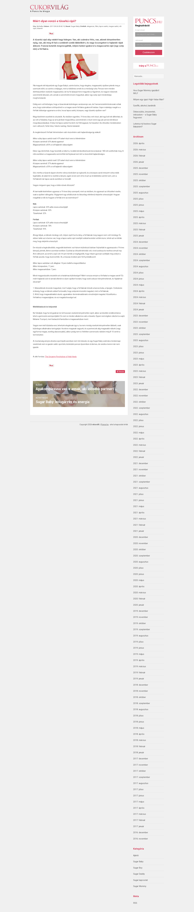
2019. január (138, 678)
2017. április (138, 808)
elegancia (90, 26)
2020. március (139, 592)
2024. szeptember (141, 260)
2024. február (139, 303)
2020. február (139, 598)
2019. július (138, 642)
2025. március (139, 223)
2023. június (138, 352)
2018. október (139, 697)
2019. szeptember (141, 629)
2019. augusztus (140, 635)
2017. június (138, 795)
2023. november (140, 322)
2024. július (138, 272)
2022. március (139, 445)
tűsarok (40, 28)
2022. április (138, 439)
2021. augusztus (140, 488)
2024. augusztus (140, 266)
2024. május (138, 285)
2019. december (140, 611)
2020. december (140, 537)
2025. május (138, 211)
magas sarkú (113, 26)
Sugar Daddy (139, 874)
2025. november (140, 174)
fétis (96, 26)
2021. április (138, 512)
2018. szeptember (141, 703)
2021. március (139, 518)
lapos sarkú (103, 26)
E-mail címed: (140, 30)
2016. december (140, 832)
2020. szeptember (141, 555)
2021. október (139, 475)
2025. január (138, 235)
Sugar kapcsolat (140, 880)
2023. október (139, 328)
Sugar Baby (138, 861)
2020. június (138, 574)
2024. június (138, 279)
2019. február (139, 672)
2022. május (138, 432)
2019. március (139, 666)
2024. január (138, 309)
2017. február (139, 820)
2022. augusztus (140, 414)
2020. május (138, 580)
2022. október (139, 402)
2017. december (140, 758)
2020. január (138, 605)
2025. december (140, 168)
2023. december (140, 315)
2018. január (138, 752)
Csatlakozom (149, 52)
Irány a (148, 65)
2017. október (139, 771)
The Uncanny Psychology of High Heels (61, 357)
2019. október (139, 623)
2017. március (139, 814)
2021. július (138, 494)
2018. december (140, 685)
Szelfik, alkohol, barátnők (144, 105)
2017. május (138, 801)
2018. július (138, 715)
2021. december (140, 463)
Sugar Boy (137, 868)
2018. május (138, 728)
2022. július (138, 420)
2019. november (140, 617)
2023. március (139, 371)
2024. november (140, 248)
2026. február (139, 155)
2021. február (139, 525)
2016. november (140, 838)
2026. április (138, 143)
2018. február (139, 746)
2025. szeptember (141, 186)
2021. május (138, 506)
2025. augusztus (140, 192)
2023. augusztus (140, 340)
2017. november (140, 765)
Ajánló (136, 855)
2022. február (139, 451)
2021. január (138, 531)
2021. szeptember (141, 482)
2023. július (138, 346)
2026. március (139, 149)
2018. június (138, 722)
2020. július (138, 568)
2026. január (138, 162)
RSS (135, 903)
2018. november (140, 691)
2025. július (138, 199)
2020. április (138, 586)
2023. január (138, 383)
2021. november (140, 469)
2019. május (138, 654)
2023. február (139, 377)
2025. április (138, 217)
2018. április (138, 734)
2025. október (139, 180)
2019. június (138, 648)
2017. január (138, 826)
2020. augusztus (140, 562)
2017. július (138, 789)
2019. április (138, 660)
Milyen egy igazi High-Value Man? (148, 99)
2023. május (138, 359)
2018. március (139, 740)
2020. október (139, 549)
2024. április (138, 291)
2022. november (140, 395)
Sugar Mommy (139, 886)
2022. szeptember (141, 408)
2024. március (139, 297)
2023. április (138, 365)
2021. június (138, 500)
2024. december (140, 242)
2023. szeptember (141, 334)
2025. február (139, 229)
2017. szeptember (141, 777)
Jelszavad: (139, 40)
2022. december (140, 389)
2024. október (139, 254)
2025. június (138, 205)
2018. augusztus (140, 709)
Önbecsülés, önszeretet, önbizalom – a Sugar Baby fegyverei (145, 114)
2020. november (140, 543)
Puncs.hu (105, 424)
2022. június (138, 426)
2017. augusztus (140, 783)
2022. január (138, 457)
